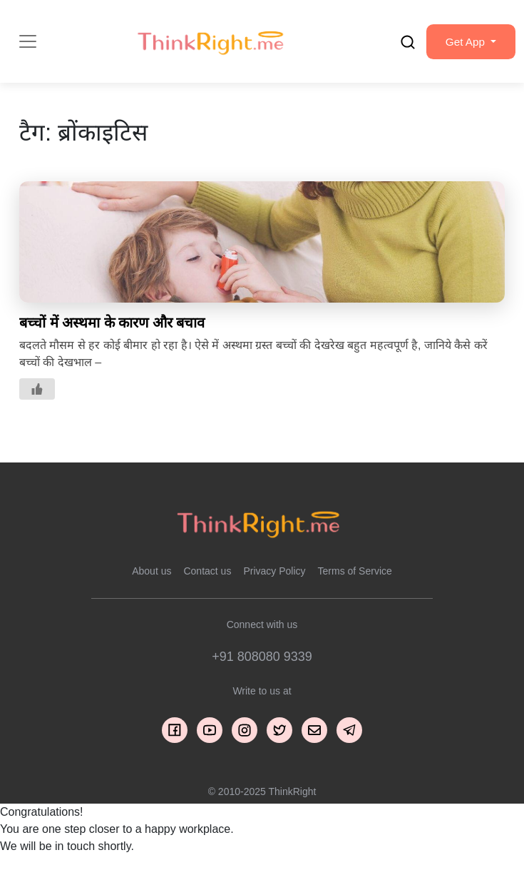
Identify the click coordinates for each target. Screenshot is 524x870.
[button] (467, 43)
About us (151, 575)
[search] (401, 43)
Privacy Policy (274, 575)
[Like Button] (37, 393)
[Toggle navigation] (28, 43)
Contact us (207, 575)
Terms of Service (355, 575)
